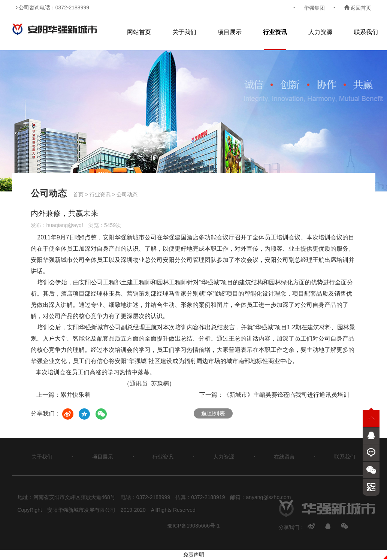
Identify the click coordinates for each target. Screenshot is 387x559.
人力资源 (320, 32)
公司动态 (127, 194)
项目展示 (230, 32)
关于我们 (184, 32)
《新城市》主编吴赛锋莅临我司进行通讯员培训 (286, 395)
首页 (78, 194)
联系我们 (366, 32)
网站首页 (139, 32)
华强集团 (314, 8)
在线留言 (284, 457)
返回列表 (213, 413)
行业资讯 (275, 32)
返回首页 (358, 8)
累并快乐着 (75, 395)
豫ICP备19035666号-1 (193, 526)
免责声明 (193, 555)
